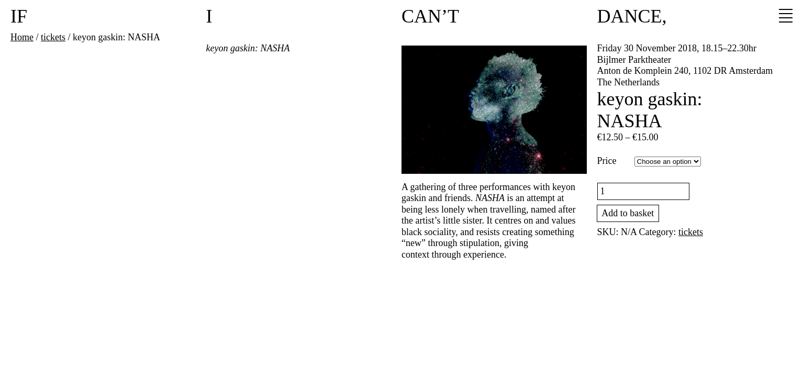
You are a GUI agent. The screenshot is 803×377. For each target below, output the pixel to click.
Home (22, 37)
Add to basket (627, 213)
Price (607, 161)
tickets (53, 37)
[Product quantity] (643, 191)
